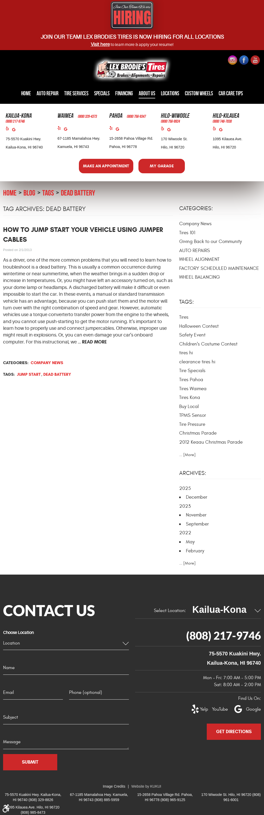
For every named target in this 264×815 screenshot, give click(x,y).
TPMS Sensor (192, 415)
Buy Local (189, 406)
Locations (169, 93)
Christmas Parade (198, 433)
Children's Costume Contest (208, 344)
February (195, 550)
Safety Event (192, 335)
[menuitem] (29, 94)
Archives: (192, 472)
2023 (185, 506)
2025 (185, 488)
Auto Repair (50, 93)
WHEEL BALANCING (199, 277)
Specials (102, 93)
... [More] (187, 454)
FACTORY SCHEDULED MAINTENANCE (219, 268)
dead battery (78, 192)
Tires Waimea (193, 388)
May (190, 541)
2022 (185, 533)
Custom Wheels (196, 93)
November (196, 515)
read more (94, 341)
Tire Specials (192, 370)
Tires (183, 317)
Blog (29, 192)
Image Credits (114, 786)
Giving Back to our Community (210, 241)
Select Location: (170, 610)
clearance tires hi (197, 361)
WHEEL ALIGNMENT (199, 259)
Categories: (196, 208)
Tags (48, 192)
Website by (146, 786)
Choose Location (18, 632)
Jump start (29, 374)
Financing (124, 93)
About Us (146, 93)
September (197, 524)
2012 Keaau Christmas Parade (211, 442)
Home (29, 93)
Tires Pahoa (191, 379)
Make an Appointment (106, 165)
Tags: (186, 302)
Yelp (9, 130)
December (196, 497)
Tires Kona (189, 397)
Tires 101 (187, 232)
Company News (47, 362)
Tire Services (77, 93)
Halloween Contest (199, 326)
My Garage (162, 165)
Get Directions (234, 731)
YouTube (217, 709)
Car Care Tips (228, 93)
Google (15, 131)
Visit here (100, 44)
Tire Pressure (192, 424)
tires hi (186, 353)
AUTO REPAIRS (194, 250)
